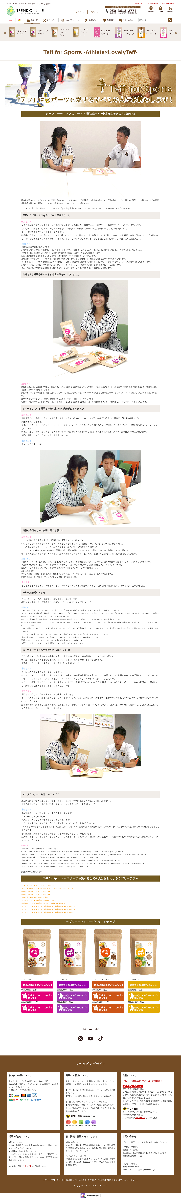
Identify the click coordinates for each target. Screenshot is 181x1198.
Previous (5, 33)
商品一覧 (32, 20)
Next (176, 33)
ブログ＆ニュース (70, 20)
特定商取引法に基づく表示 (108, 1180)
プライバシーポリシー (129, 1180)
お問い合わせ (126, 20)
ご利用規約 (91, 1180)
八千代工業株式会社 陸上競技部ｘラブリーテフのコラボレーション (48, 888)
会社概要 (108, 20)
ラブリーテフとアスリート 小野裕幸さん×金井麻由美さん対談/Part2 (48, 909)
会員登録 (151, 9)
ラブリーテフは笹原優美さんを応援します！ (39, 900)
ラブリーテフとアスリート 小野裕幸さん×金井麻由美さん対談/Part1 (48, 906)
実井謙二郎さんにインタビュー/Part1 (36, 891)
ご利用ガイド (91, 20)
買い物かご (170, 9)
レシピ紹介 (49, 20)
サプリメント (60, 1180)
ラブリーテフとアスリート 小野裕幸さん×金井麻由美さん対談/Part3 (48, 912)
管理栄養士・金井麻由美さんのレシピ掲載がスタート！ (43, 903)
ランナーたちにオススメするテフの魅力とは (39, 885)
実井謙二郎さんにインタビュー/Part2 (36, 894)
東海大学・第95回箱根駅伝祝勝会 (34, 897)
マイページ (160, 9)
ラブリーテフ (48, 1180)
